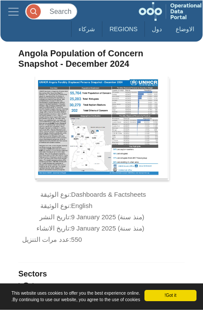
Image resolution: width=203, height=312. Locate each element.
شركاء (87, 29)
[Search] (51, 11)
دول (157, 29)
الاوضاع (185, 29)
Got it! (170, 295)
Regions (123, 29)
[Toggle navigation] (13, 11)
